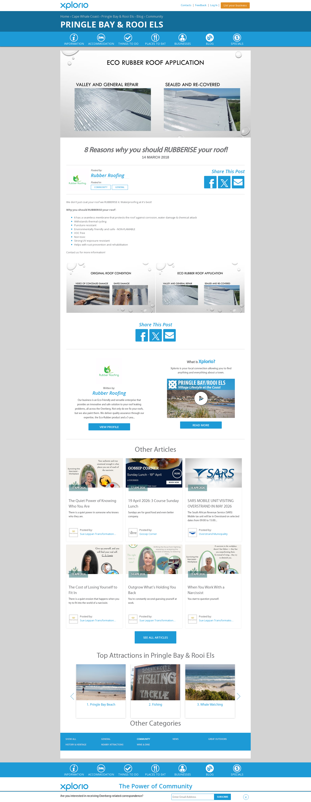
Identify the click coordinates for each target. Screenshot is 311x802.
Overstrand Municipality (213, 534)
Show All (70, 739)
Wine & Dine (143, 744)
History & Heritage (75, 744)
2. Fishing (155, 704)
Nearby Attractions (112, 744)
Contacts (186, 5)
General (120, 187)
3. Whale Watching (210, 704)
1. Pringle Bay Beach (101, 704)
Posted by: (97, 170)
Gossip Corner (148, 534)
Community (154, 16)
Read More (201, 425)
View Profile (109, 427)
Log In (214, 5)
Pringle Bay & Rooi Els (117, 16)
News (176, 739)
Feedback (200, 5)
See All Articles (155, 637)
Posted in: (96, 182)
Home (64, 16)
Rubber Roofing (107, 175)
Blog (139, 16)
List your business (235, 5)
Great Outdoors (217, 739)
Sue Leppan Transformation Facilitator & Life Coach (98, 534)
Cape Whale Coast (85, 16)
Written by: (109, 388)
